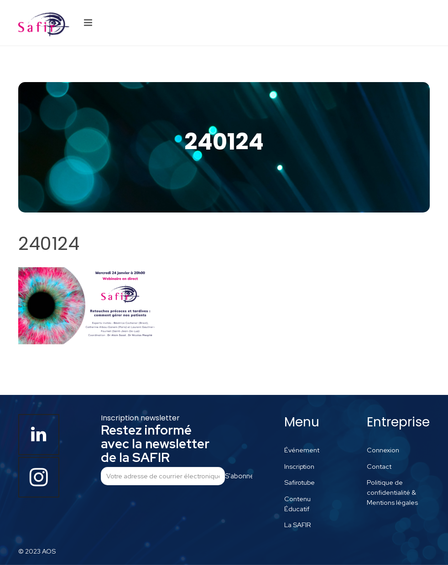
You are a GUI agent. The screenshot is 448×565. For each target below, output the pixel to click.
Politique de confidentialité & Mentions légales (392, 492)
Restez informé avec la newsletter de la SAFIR (155, 443)
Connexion (383, 450)
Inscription (299, 466)
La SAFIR (297, 524)
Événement (301, 450)
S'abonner (238, 476)
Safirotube (299, 482)
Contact (379, 466)
